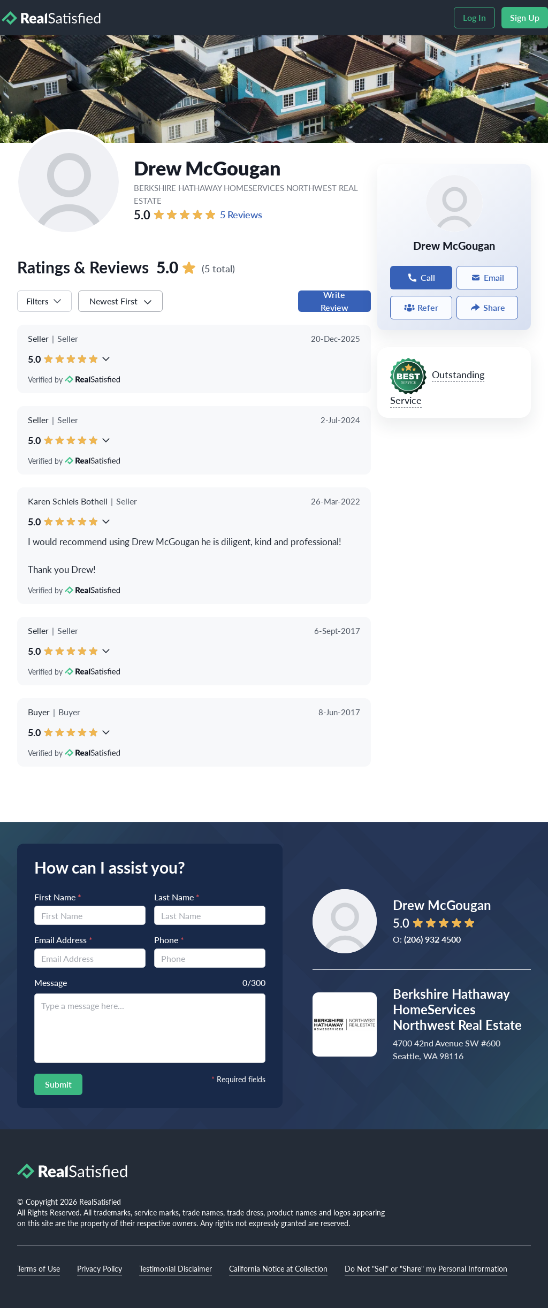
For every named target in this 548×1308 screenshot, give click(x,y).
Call (421, 277)
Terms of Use (38, 1268)
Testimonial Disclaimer (175, 1268)
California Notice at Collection (278, 1268)
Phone (169, 940)
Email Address (63, 940)
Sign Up (524, 17)
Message (50, 982)
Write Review (334, 301)
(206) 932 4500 (432, 939)
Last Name (177, 897)
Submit (58, 1084)
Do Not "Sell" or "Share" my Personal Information (426, 1268)
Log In (474, 17)
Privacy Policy (99, 1268)
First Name (57, 897)
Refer (421, 307)
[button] (106, 359)
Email (487, 277)
